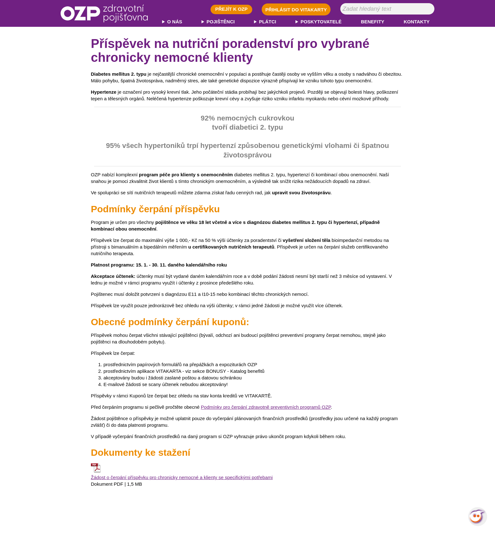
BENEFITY (372, 21)
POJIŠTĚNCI (220, 21)
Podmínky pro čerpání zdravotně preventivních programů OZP (266, 407)
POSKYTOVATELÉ (321, 21)
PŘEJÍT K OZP (231, 9)
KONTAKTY (417, 21)
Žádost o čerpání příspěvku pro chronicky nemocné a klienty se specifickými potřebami (182, 477)
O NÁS (174, 21)
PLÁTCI (267, 21)
